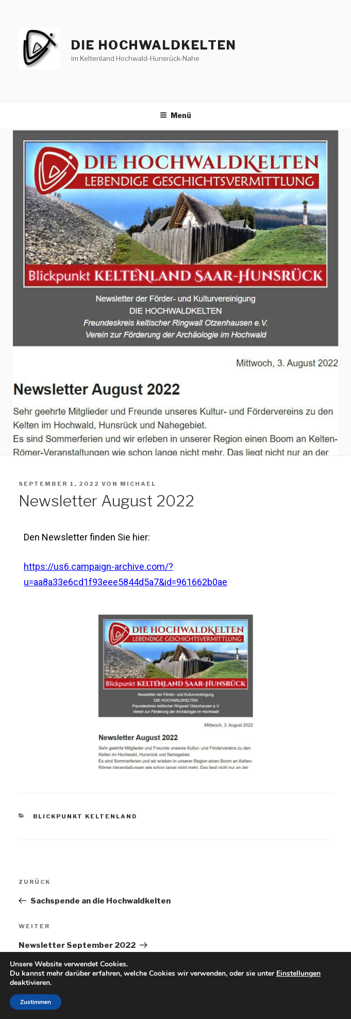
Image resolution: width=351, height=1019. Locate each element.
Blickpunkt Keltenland (85, 816)
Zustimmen (35, 1002)
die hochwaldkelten (154, 45)
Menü (175, 115)
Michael (138, 483)
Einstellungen (298, 973)
